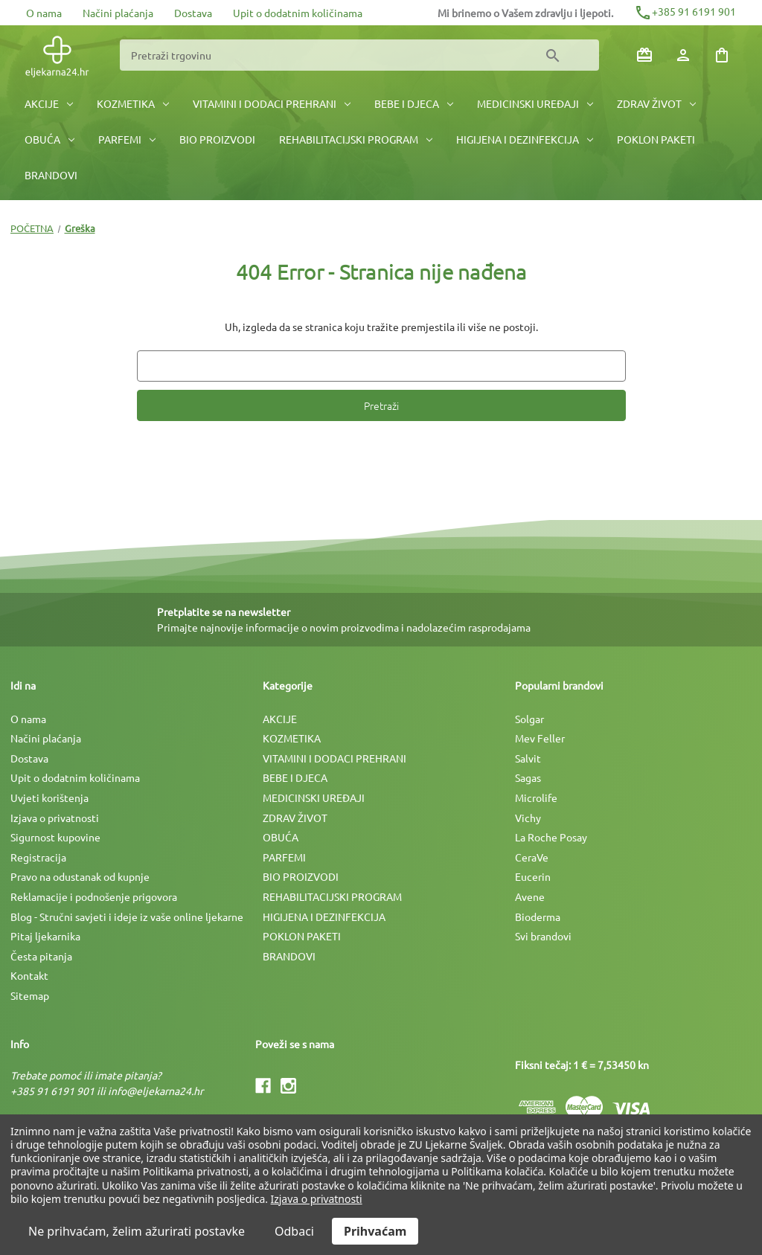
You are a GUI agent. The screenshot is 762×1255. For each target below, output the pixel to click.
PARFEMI (127, 139)
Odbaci (294, 1231)
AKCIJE (49, 103)
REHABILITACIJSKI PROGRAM (355, 139)
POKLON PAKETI (656, 139)
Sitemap (29, 995)
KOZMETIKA (133, 103)
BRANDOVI (51, 175)
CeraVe (531, 857)
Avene (530, 896)
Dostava (193, 12)
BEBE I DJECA (413, 103)
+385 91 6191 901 (685, 11)
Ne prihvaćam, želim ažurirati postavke (136, 1231)
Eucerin (533, 876)
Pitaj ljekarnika (45, 936)
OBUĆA (49, 139)
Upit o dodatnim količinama (297, 12)
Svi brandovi (543, 936)
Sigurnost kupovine (55, 837)
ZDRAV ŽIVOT (656, 103)
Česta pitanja (41, 956)
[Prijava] (683, 55)
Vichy (528, 817)
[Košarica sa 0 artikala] (721, 55)
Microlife (536, 797)
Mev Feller (540, 738)
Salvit (528, 758)
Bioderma (537, 916)
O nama (44, 12)
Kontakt (29, 975)
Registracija (38, 857)
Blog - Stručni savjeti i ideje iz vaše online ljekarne (126, 916)
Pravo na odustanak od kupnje (80, 876)
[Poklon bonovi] (644, 55)
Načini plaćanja (118, 12)
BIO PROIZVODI (217, 139)
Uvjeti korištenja (49, 797)
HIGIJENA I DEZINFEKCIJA (524, 139)
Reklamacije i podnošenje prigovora (93, 896)
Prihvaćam (375, 1231)
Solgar (529, 718)
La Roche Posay (551, 837)
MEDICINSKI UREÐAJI (535, 103)
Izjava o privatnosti (54, 817)
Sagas (528, 777)
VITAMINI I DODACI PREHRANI (271, 103)
